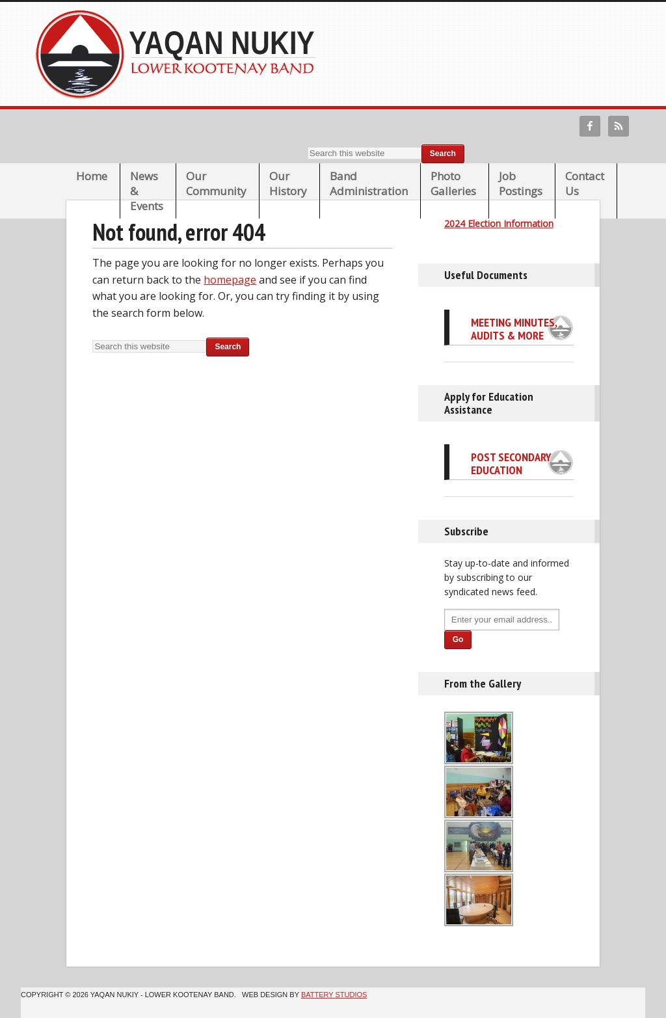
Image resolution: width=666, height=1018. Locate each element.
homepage (230, 280)
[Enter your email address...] (501, 619)
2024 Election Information (498, 223)
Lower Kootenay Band (179, 54)
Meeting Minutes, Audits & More (514, 329)
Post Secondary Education (511, 463)
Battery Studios (334, 994)
